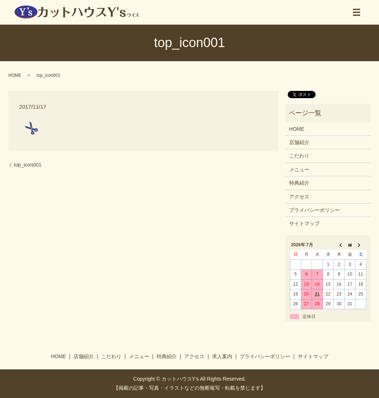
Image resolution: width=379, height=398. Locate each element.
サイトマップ (304, 223)
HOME (14, 75)
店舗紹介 (299, 142)
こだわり (299, 156)
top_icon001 (27, 165)
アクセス (299, 197)
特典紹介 (299, 183)
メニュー (299, 169)
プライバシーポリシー (314, 210)
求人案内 (222, 356)
